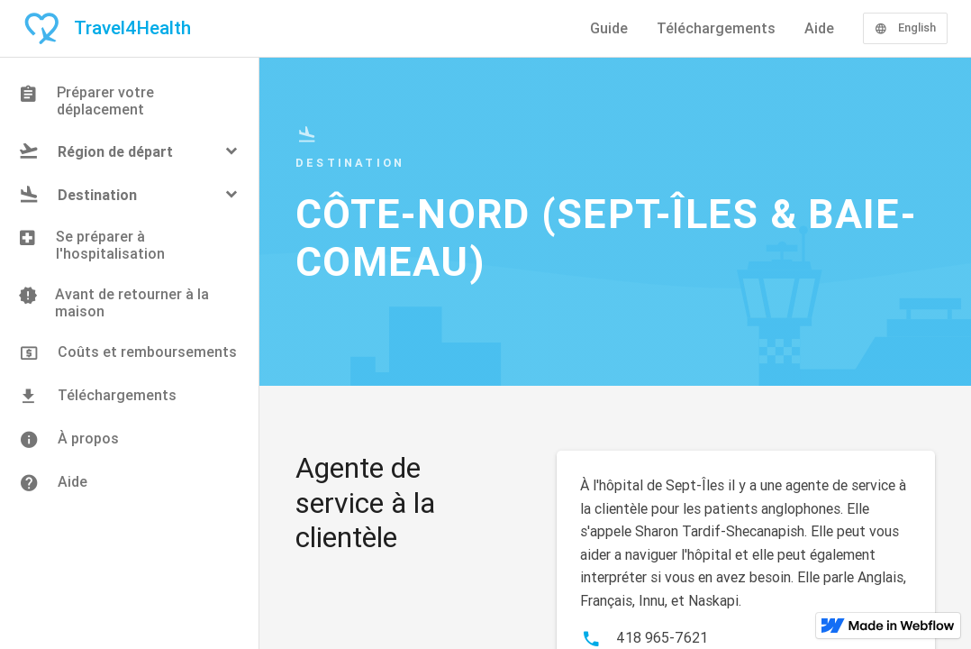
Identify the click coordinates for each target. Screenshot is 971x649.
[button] (129, 151)
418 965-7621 (662, 637)
